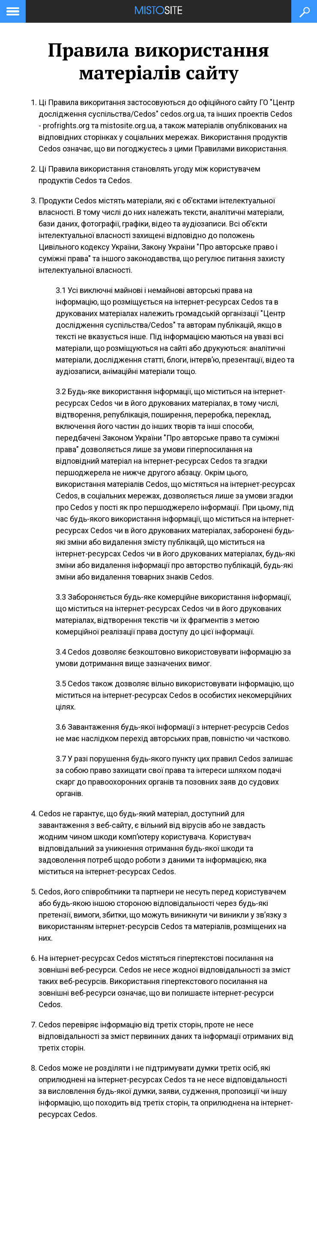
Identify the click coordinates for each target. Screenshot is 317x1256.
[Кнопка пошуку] (304, 11)
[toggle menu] (13, 9)
